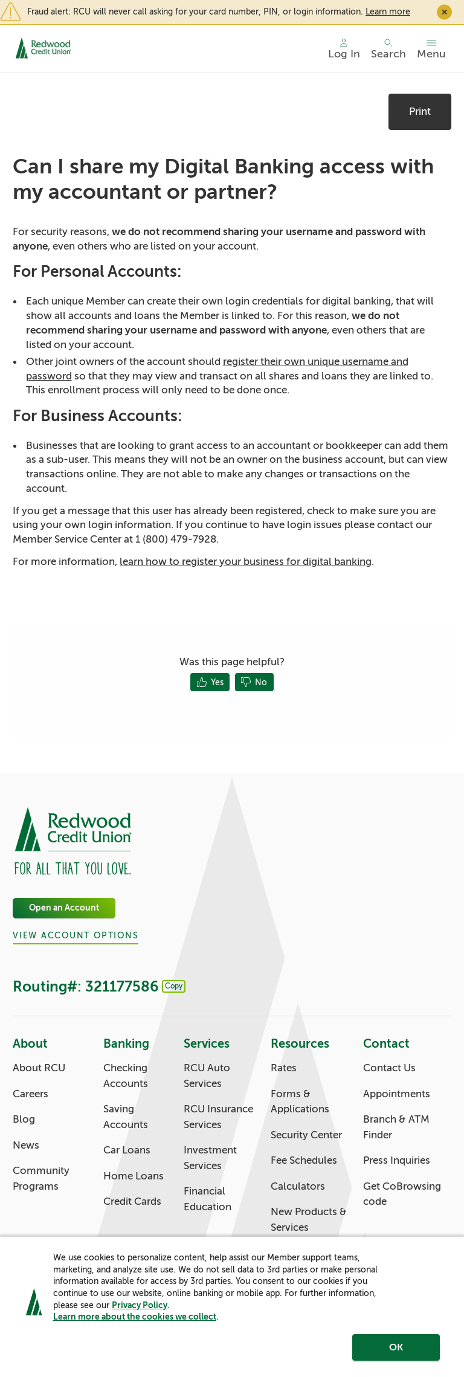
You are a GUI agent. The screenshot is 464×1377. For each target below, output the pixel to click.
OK (396, 1348)
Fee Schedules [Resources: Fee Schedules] (304, 1160)
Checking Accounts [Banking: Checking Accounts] (125, 1075)
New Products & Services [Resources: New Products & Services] (309, 1219)
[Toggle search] (388, 49)
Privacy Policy (139, 1306)
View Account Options (75, 936)
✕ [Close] (444, 11)
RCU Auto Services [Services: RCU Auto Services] (207, 1075)
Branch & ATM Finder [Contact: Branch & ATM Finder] (396, 1127)
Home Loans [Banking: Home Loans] (133, 1176)
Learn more (388, 11)
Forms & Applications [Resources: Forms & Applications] (300, 1101)
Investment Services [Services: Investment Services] (210, 1158)
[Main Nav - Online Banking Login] (344, 49)
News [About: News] (26, 1145)
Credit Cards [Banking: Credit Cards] (132, 1201)
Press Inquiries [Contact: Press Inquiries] (396, 1160)
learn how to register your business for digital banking (246, 561)
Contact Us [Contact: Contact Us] (389, 1068)
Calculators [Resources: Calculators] (298, 1186)
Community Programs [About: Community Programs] (41, 1178)
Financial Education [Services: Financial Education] (207, 1199)
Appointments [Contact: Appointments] (396, 1094)
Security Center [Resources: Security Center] (306, 1135)
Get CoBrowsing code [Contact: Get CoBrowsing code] (402, 1194)
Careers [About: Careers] (30, 1094)
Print (420, 111)
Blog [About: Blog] (24, 1119)
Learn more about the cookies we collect (134, 1318)
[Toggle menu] (431, 49)
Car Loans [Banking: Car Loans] (126, 1150)
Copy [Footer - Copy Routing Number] (173, 986)
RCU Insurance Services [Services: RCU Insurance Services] (218, 1116)
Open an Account (64, 907)
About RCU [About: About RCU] (39, 1068)
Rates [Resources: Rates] (284, 1068)
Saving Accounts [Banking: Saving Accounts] (125, 1116)
